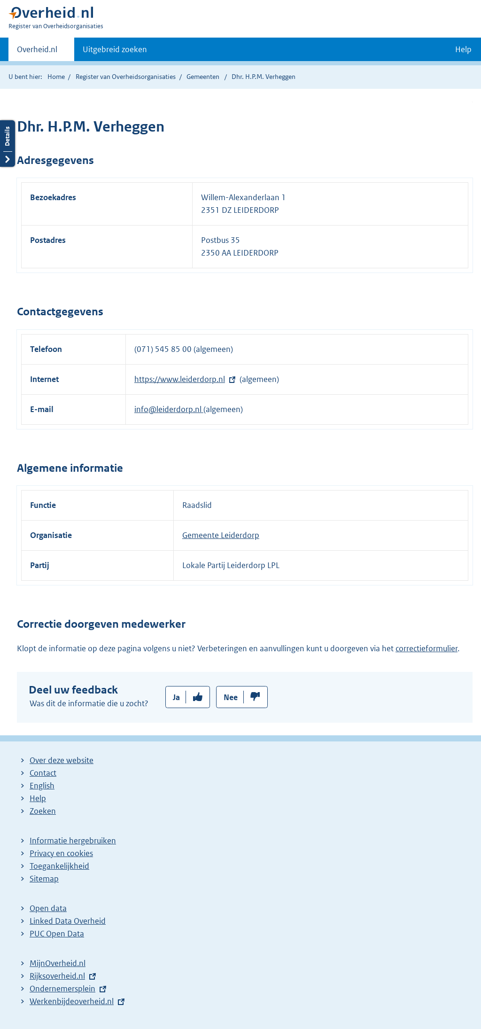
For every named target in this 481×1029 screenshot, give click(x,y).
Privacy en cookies (61, 853)
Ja (176, 697)
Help (38, 798)
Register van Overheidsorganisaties (126, 76)
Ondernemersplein (62, 988)
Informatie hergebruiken (73, 840)
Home (56, 76)
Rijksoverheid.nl (57, 976)
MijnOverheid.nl (57, 963)
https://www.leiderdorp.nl (179, 379)
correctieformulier (427, 648)
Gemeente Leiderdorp (220, 535)
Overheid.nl (37, 52)
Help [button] (463, 49)
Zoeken (43, 811)
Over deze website (61, 760)
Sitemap (44, 878)
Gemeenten (202, 76)
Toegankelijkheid (59, 866)
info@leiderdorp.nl (168, 409)
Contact (43, 773)
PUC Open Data (57, 933)
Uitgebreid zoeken (115, 49)
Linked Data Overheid (68, 921)
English (42, 785)
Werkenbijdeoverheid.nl (72, 1001)
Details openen (7, 143)
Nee (231, 697)
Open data (48, 908)
